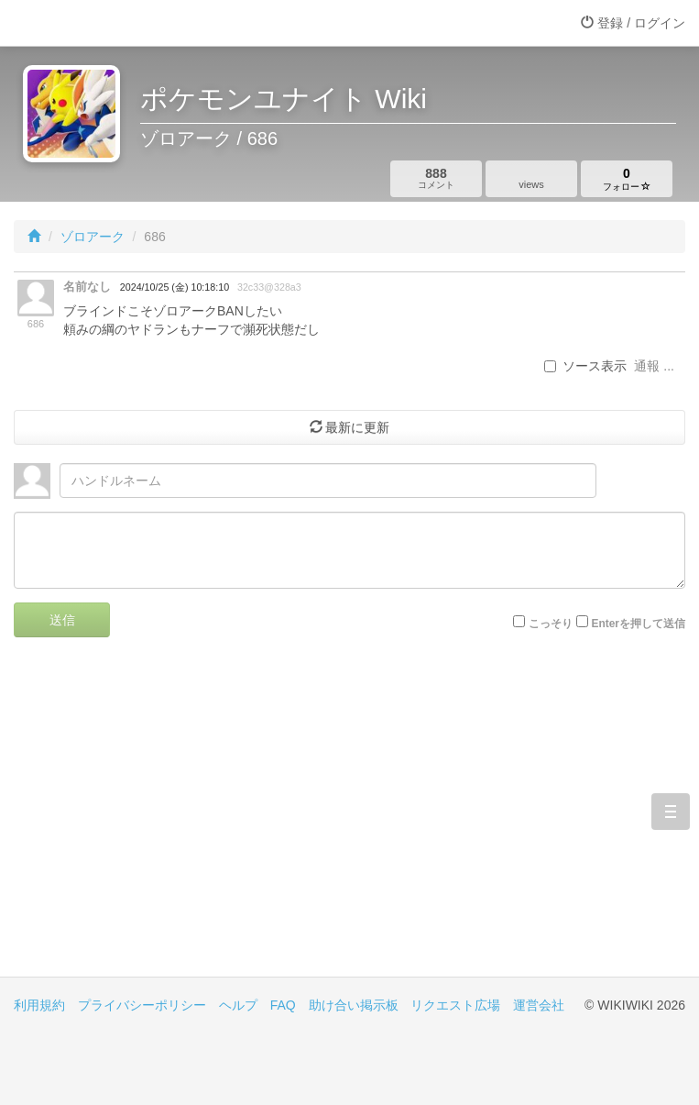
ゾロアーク (92, 236)
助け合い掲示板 (354, 1005)
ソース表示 (585, 366)
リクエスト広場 (455, 1005)
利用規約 (39, 1005)
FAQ (283, 1005)
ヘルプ (238, 1005)
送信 (62, 620)
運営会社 (538, 1005)
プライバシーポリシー (142, 1005)
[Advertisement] (349, 820)
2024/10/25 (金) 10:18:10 (174, 287)
